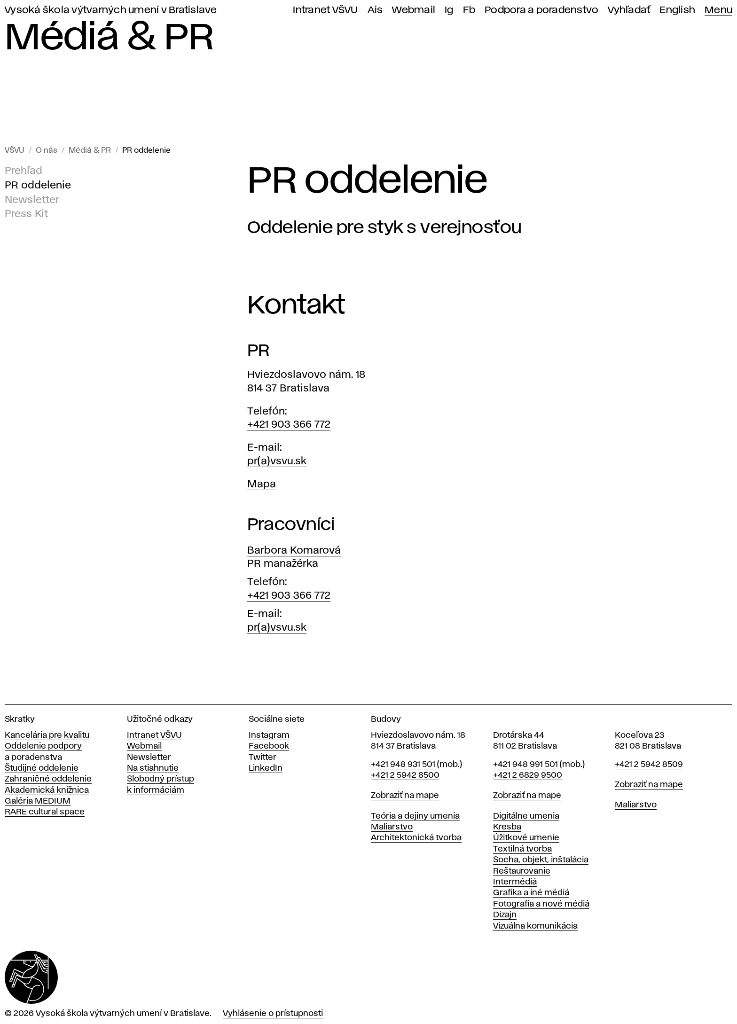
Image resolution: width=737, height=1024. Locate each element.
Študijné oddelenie (41, 768)
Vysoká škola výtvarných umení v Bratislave (111, 10)
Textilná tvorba (522, 849)
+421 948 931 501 (403, 764)
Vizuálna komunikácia (535, 926)
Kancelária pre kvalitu (47, 735)
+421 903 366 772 (288, 425)
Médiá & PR (90, 150)
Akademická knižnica (47, 790)
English (677, 10)
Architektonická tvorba (416, 838)
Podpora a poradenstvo (541, 10)
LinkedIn (265, 768)
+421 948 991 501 (525, 764)
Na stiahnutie (153, 768)
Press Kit (26, 214)
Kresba (507, 827)
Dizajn (505, 915)
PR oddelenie (146, 150)
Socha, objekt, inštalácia (540, 860)
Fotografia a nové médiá (541, 904)
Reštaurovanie (521, 871)
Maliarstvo (392, 827)
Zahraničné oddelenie (48, 779)
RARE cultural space (45, 812)
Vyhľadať (629, 10)
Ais (375, 10)
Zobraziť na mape (405, 795)
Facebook (269, 746)
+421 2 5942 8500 (405, 775)
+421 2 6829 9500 (527, 775)
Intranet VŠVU (325, 10)
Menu (718, 10)
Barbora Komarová (294, 550)
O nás (46, 150)
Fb (469, 10)
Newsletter (32, 200)
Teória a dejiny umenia (415, 816)
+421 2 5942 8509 (649, 764)
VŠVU (14, 150)
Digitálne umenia (526, 816)
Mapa (261, 484)
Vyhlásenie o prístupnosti (273, 1013)
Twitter (262, 757)
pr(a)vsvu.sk (276, 461)
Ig (449, 10)
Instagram (269, 735)
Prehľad (23, 171)
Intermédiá (515, 882)
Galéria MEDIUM (38, 801)
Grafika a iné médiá (531, 893)
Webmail (413, 10)
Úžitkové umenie (526, 838)
